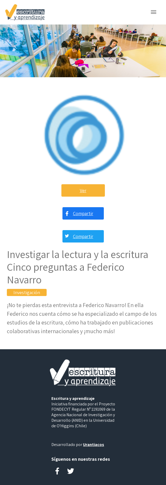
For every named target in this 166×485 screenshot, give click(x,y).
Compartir (83, 213)
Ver (83, 190)
